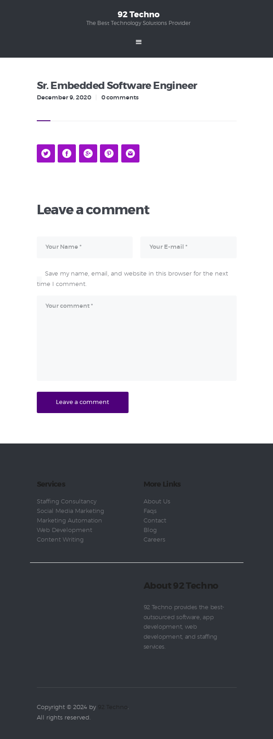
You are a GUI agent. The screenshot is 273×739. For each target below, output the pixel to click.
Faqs (150, 511)
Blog (150, 530)
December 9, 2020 (64, 98)
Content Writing (60, 540)
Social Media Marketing (70, 511)
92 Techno (113, 707)
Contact (155, 521)
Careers (154, 540)
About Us (157, 502)
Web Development (64, 530)
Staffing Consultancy (66, 502)
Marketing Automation (69, 521)
